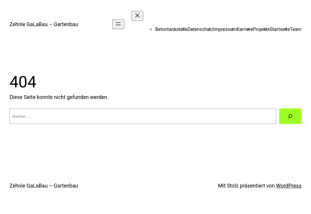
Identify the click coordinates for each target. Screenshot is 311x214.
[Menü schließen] (137, 16)
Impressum (225, 29)
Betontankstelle (171, 29)
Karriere (245, 29)
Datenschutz (200, 29)
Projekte (261, 29)
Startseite (280, 29)
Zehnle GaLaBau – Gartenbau (44, 24)
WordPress (288, 186)
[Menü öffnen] (118, 24)
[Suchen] (290, 116)
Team (295, 29)
